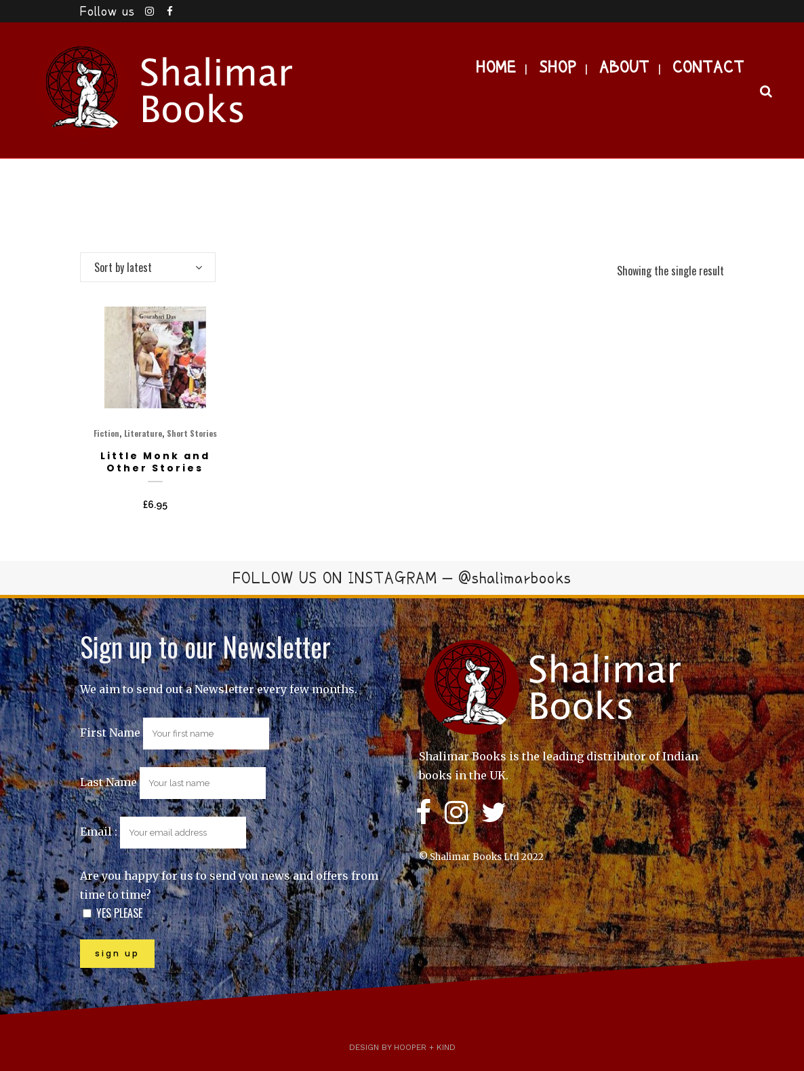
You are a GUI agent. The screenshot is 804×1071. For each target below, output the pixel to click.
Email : (163, 831)
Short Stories (192, 433)
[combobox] (148, 267)
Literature (143, 433)
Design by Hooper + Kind (402, 1047)
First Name (110, 732)
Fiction (106, 433)
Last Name (108, 782)
